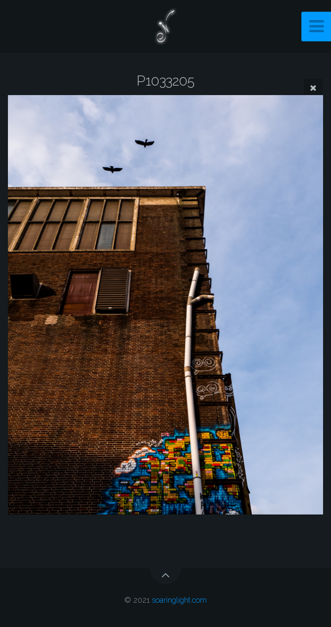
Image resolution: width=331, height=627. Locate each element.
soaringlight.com (179, 599)
